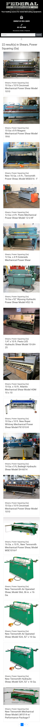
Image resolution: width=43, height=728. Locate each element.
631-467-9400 (21, 27)
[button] (21, 38)
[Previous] (19, 724)
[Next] (27, 724)
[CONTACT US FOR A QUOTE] (21, 17)
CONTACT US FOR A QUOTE (21, 21)
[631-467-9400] (21, 24)
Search (38, 35)
